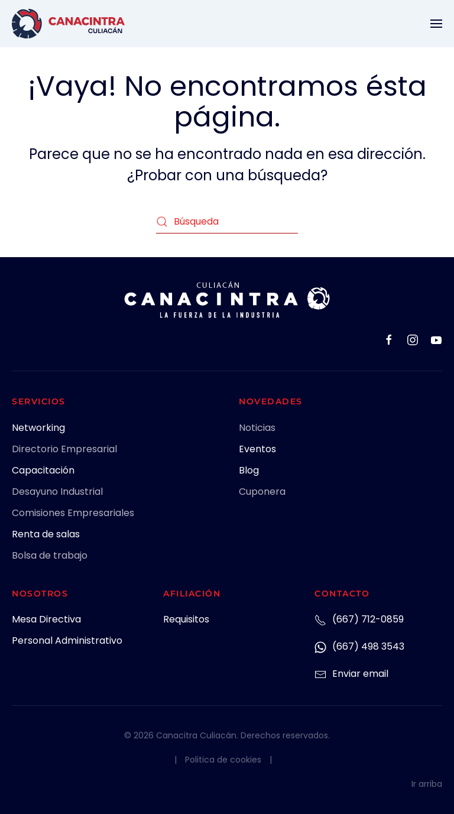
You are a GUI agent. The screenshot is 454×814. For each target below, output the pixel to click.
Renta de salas (46, 534)
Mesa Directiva (46, 619)
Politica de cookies (223, 760)
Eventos (257, 449)
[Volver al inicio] (68, 23)
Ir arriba (426, 784)
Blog (249, 470)
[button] (436, 23)
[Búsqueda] (227, 222)
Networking (38, 427)
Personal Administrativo (67, 640)
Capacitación (43, 470)
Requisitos (186, 619)
